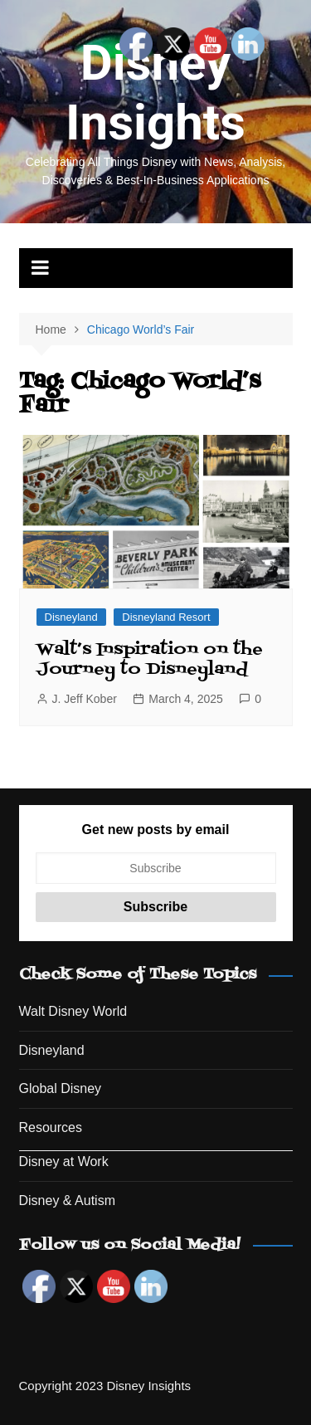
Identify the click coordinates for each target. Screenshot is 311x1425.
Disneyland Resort (166, 617)
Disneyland (71, 617)
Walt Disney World (73, 1011)
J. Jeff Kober (84, 698)
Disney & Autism (67, 1200)
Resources (50, 1127)
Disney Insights (155, 92)
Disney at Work (64, 1161)
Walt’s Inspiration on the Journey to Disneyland (149, 659)
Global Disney (60, 1088)
